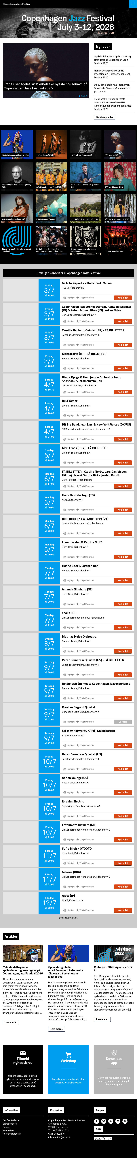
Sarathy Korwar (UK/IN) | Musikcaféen (88, 730)
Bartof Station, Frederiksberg (77, 479)
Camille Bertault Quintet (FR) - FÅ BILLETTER (93, 330)
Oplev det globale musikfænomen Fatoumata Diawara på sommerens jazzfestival (112, 88)
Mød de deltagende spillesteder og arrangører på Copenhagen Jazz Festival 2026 (112, 60)
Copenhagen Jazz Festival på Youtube (125, 1121)
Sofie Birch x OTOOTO (77, 848)
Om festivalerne (11, 1120)
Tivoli (65, 523)
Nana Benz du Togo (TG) (78, 495)
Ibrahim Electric (73, 801)
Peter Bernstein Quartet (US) (82, 754)
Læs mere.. (11, 1022)
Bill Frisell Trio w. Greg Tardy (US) (85, 518)
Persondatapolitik (12, 1133)
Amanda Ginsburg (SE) (77, 589)
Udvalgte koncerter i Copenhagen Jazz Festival (68, 272)
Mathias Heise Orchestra (79, 636)
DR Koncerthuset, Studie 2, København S (83, 617)
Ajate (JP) (68, 895)
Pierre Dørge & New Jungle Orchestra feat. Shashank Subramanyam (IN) (91, 379)
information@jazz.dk (59, 1137)
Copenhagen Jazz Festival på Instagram (117, 1121)
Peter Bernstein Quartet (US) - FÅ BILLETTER (93, 660)
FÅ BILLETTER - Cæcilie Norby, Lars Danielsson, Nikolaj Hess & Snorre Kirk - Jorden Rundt (95, 473)
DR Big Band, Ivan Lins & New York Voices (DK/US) (96, 424)
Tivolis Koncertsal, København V (86, 523)
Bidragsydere (10, 1123)
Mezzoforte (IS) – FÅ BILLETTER (84, 353)
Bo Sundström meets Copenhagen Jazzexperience (96, 683)
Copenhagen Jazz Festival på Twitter (103, 1121)
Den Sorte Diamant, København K (79, 314)
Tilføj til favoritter (85, 297)
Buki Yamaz (70, 401)
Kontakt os (8, 1130)
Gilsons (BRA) (71, 872)
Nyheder (103, 46)
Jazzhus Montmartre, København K (80, 335)
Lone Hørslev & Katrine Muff (82, 542)
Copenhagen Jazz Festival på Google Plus (110, 1121)
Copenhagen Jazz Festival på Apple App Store (98, 1138)
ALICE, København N (72, 499)
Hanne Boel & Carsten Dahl (80, 565)
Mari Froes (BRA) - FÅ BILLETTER (85, 448)
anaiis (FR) (69, 613)
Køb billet (123, 297)
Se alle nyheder (104, 117)
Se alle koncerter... (68, 917)
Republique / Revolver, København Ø (81, 806)
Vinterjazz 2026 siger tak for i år (113, 968)
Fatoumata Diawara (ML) (79, 825)
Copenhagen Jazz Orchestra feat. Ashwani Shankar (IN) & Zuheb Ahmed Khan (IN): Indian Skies (97, 308)
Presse (6, 1127)
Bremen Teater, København (76, 358)
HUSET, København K (73, 287)
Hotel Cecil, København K (75, 547)
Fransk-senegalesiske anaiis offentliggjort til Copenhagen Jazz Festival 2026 (112, 74)
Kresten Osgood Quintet (78, 707)
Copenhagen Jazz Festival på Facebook (96, 1121)
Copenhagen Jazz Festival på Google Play (107, 1138)
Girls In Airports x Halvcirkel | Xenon (87, 283)
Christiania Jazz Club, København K (80, 712)
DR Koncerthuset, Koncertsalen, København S (86, 429)
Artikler (11, 936)
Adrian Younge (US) (75, 777)
